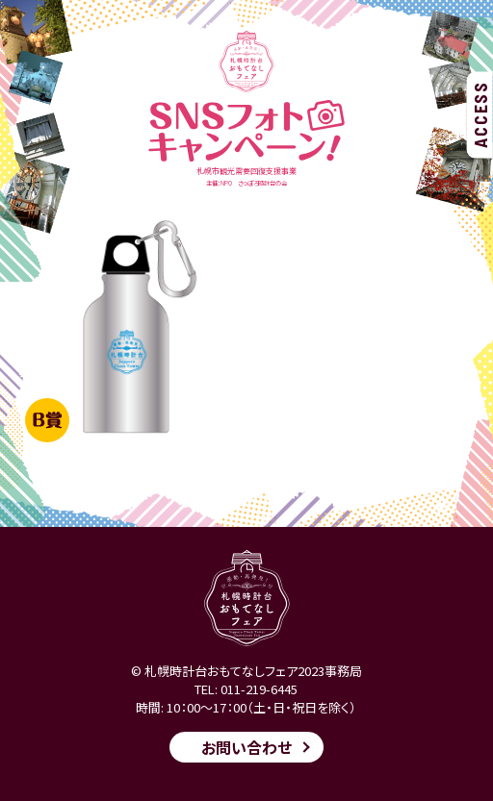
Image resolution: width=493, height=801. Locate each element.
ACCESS (480, 114)
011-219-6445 (259, 689)
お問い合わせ (246, 747)
